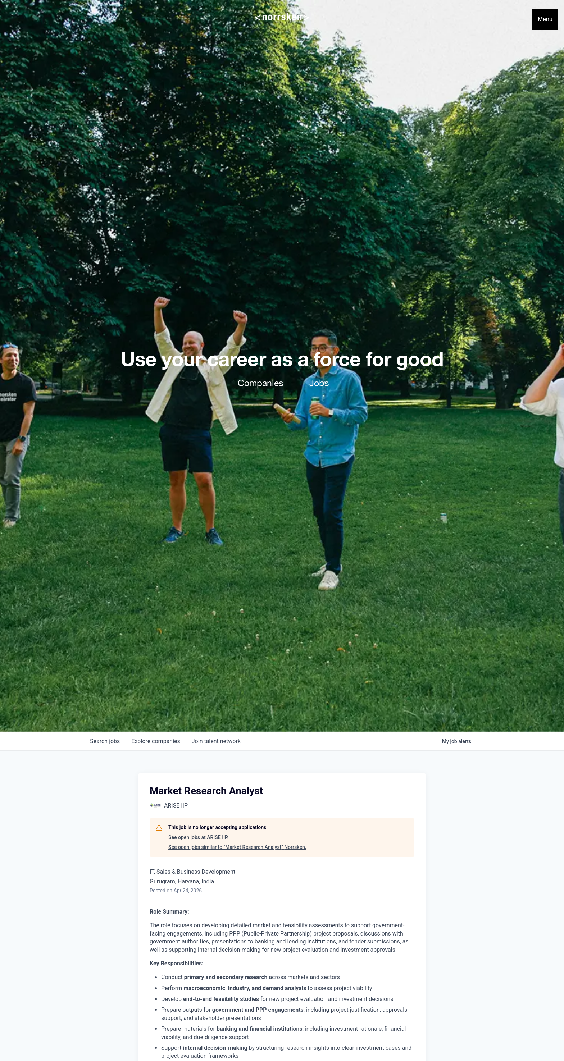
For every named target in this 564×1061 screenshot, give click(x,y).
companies (155, 741)
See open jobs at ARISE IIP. (198, 837)
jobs (105, 741)
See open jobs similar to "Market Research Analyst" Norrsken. (237, 847)
